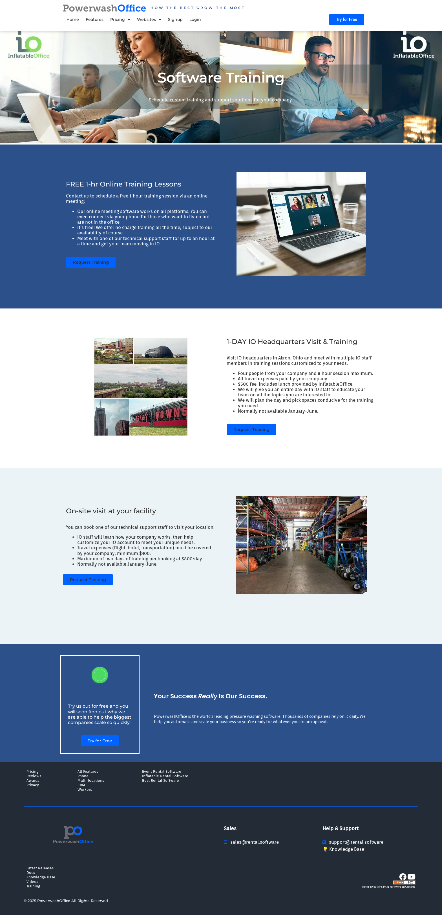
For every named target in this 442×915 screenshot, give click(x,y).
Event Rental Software (161, 771)
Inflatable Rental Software (165, 776)
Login (195, 19)
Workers (85, 789)
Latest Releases (40, 868)
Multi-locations (91, 780)
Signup (175, 19)
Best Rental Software (160, 780)
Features (94, 19)
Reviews (33, 776)
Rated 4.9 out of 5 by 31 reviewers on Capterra (389, 887)
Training (33, 886)
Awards (32, 780)
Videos (32, 881)
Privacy (32, 785)
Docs (30, 872)
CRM (81, 785)
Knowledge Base (40, 877)
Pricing (120, 19)
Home (73, 19)
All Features (88, 771)
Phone (83, 776)
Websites (149, 19)
